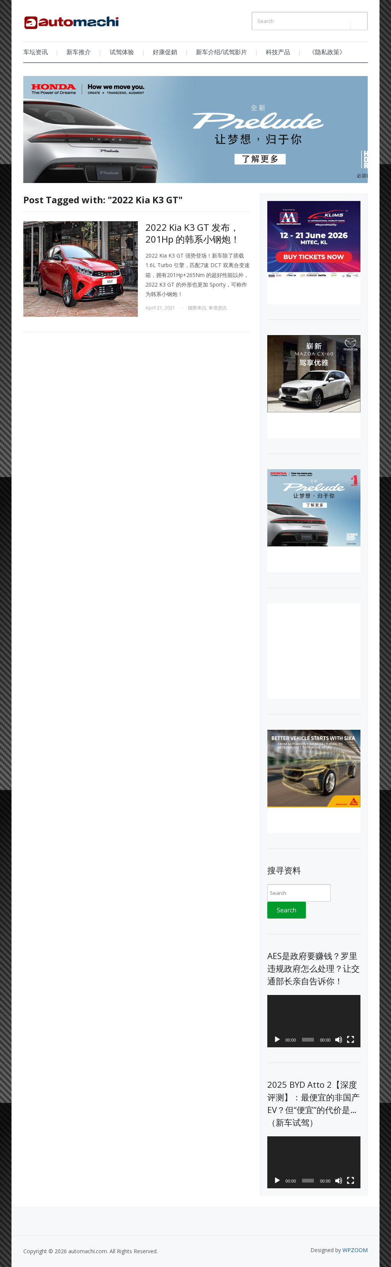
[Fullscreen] (350, 1039)
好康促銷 (165, 52)
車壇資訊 (217, 308)
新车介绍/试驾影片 (221, 52)
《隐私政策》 (327, 52)
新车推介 (78, 52)
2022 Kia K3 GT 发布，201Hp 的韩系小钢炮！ (192, 233)
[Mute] (339, 1039)
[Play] (277, 1039)
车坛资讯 (35, 52)
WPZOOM (355, 1250)
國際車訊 (197, 308)
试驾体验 (122, 52)
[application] (313, 1021)
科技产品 (278, 52)
